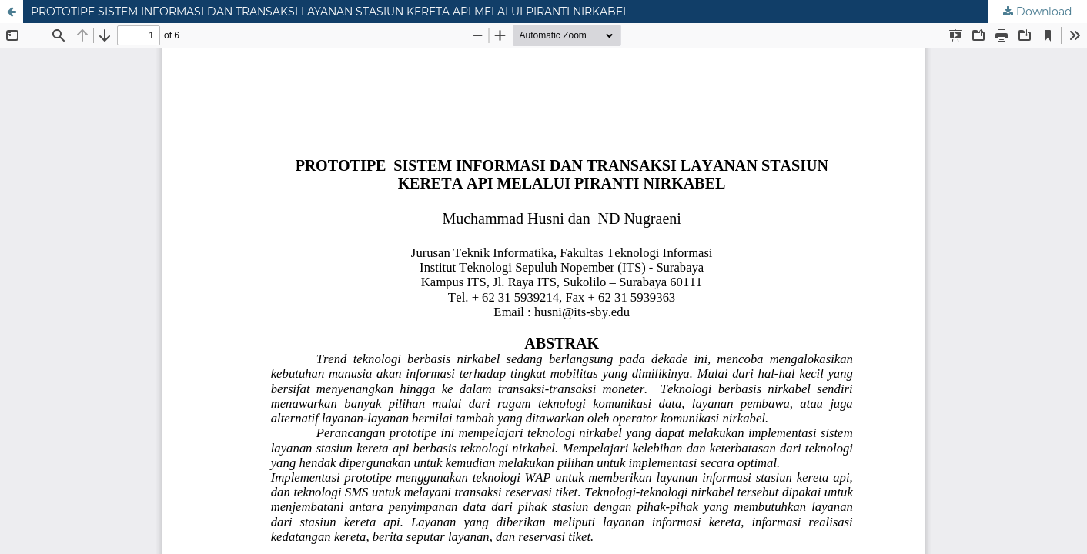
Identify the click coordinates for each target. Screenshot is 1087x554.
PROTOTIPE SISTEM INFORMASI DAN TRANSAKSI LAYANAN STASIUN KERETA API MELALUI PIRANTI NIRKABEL (330, 11)
